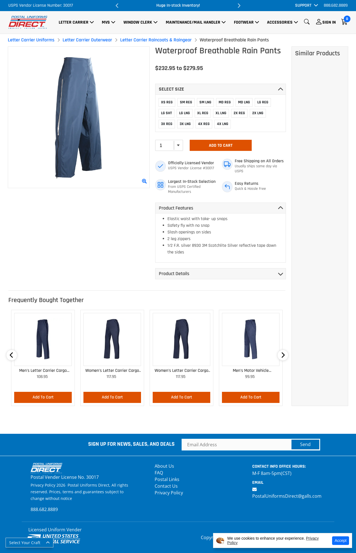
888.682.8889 (336, 5)
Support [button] (303, 5)
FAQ (159, 473)
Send (305, 444)
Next (238, 5)
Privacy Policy (169, 493)
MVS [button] (106, 22)
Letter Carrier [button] (73, 22)
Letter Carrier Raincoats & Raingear (156, 40)
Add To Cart (221, 145)
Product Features (176, 208)
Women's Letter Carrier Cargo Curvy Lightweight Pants (181, 371)
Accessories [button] (280, 22)
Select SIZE (171, 89)
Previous (117, 5)
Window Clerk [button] (137, 22)
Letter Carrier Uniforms (31, 40)
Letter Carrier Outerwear (87, 40)
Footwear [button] (244, 22)
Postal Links (167, 479)
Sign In (329, 22)
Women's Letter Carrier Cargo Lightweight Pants (112, 371)
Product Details (174, 273)
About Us (164, 466)
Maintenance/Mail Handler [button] (193, 22)
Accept (341, 540)
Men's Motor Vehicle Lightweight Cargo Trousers (251, 371)
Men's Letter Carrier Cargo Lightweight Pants (43, 371)
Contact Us (166, 486)
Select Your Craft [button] (24, 542)
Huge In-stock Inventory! (178, 5)
